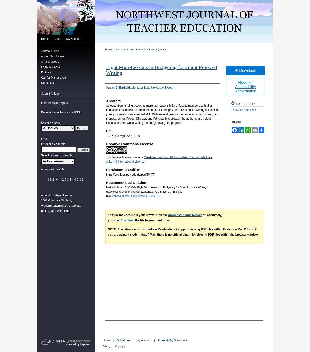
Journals (120, 49)
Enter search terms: (53, 144)
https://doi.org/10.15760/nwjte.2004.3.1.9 (136, 195)
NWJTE (133, 49)
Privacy (107, 346)
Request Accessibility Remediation (245, 86)
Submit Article (50, 93)
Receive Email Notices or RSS (60, 112)
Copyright (120, 346)
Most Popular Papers (54, 103)
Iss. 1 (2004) (158, 49)
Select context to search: (56, 155)
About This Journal (53, 56)
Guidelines (123, 340)
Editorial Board (50, 67)
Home (108, 49)
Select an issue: (51, 123)
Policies (46, 72)
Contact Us (48, 83)
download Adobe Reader (185, 215)
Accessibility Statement (172, 340)
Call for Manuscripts (53, 77)
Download (245, 70)
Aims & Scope (50, 61)
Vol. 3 (144, 49)
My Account (143, 340)
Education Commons (243, 110)
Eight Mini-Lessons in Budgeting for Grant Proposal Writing (161, 70)
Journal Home (50, 51)
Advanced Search (52, 169)
